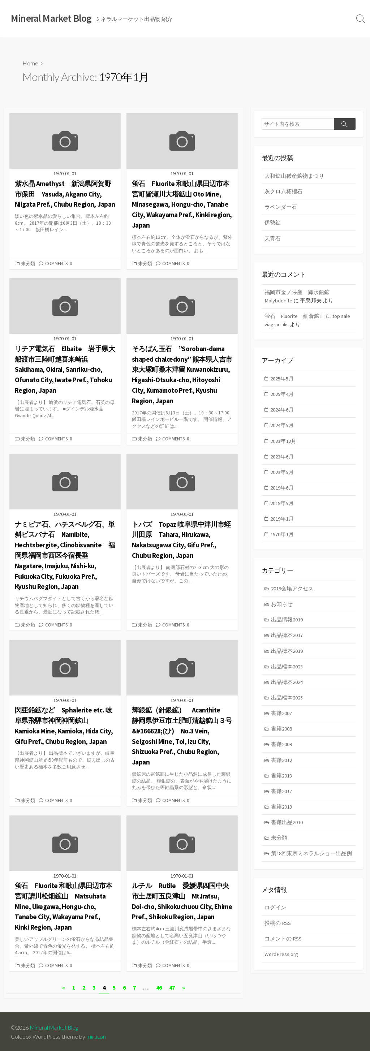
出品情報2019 (287, 622)
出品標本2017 (287, 638)
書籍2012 (281, 764)
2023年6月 (282, 458)
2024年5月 (282, 426)
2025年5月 (282, 379)
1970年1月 (282, 536)
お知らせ (282, 606)
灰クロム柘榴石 (283, 191)
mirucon (96, 1035)
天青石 (272, 238)
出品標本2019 (287, 653)
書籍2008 (281, 732)
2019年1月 (282, 520)
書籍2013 (281, 779)
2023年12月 (284, 442)
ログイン (275, 912)
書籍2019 (281, 811)
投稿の (277, 928)
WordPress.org (281, 959)
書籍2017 (281, 795)
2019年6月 (282, 489)
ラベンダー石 (280, 207)
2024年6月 (282, 410)
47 (172, 986)
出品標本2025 (287, 701)
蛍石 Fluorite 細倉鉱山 (295, 317)
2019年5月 (282, 505)
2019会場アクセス (292, 590)
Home (30, 63)
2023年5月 (282, 473)
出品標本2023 (287, 669)
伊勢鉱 (272, 223)
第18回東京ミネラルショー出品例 (311, 858)
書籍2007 (281, 716)
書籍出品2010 (287, 826)
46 (159, 986)
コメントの (283, 944)
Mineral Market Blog (55, 1026)
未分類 (28, 263)
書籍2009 (281, 748)
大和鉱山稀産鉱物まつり (294, 175)
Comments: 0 (58, 263)
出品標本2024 (287, 685)
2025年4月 (282, 395)
